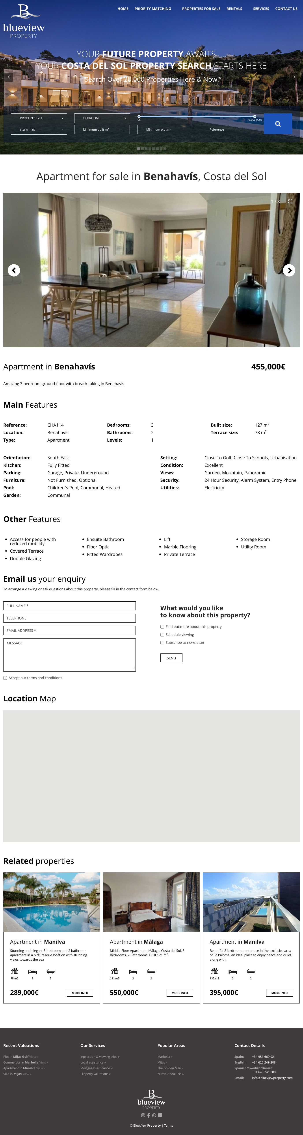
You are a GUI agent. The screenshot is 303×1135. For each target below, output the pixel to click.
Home (123, 8)
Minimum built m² (96, 130)
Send (171, 658)
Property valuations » (95, 1074)
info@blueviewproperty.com (272, 1078)
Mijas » (162, 1062)
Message (14, 643)
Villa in (17, 1074)
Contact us (286, 8)
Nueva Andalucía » (170, 1074)
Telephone (16, 618)
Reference (217, 130)
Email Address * (21, 630)
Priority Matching (153, 8)
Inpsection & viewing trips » (100, 1057)
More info (80, 993)
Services (261, 8)
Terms (168, 1126)
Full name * (17, 605)
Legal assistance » (93, 1062)
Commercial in (25, 1062)
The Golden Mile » (170, 1068)
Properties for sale (201, 8)
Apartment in (37, 941)
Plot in (20, 1057)
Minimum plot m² (158, 130)
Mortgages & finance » (96, 1068)
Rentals (234, 8)
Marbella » (164, 1057)
